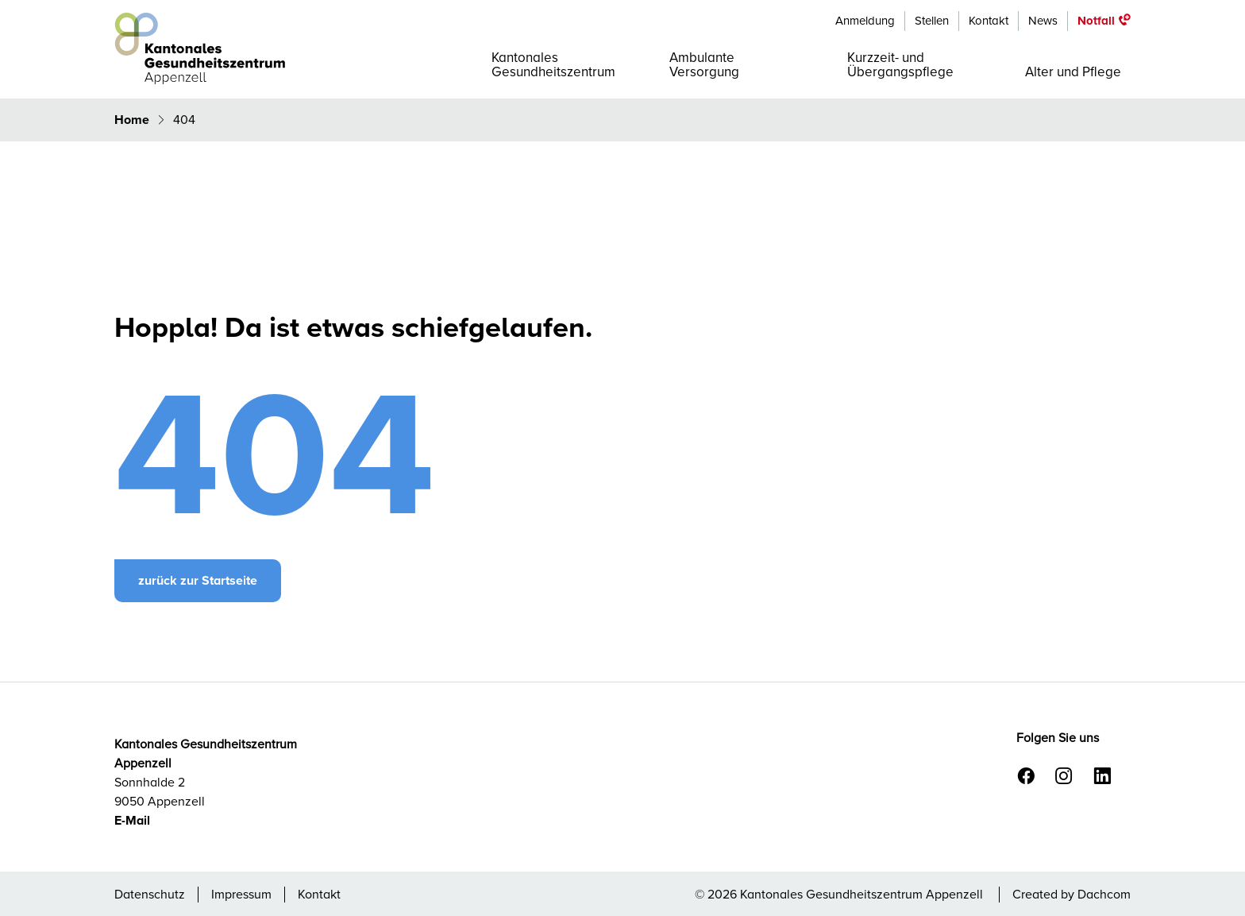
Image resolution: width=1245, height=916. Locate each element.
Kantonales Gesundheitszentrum (553, 64)
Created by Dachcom (1071, 894)
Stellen (932, 21)
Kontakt (988, 21)
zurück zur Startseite (197, 581)
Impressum (241, 894)
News (1043, 21)
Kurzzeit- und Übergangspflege (900, 64)
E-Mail (132, 821)
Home (133, 120)
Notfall (1096, 21)
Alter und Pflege (1073, 72)
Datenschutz (149, 894)
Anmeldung (865, 21)
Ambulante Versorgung (704, 64)
